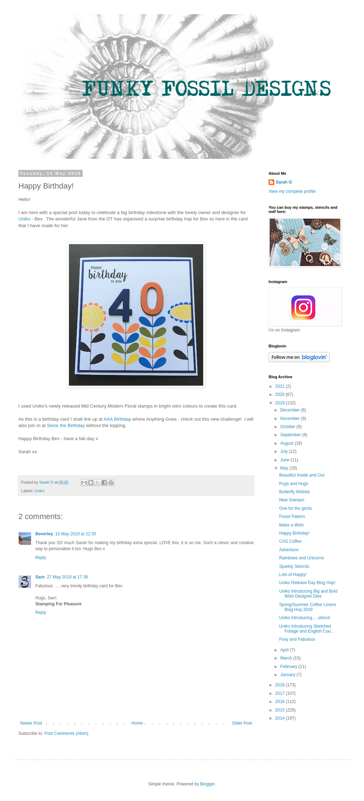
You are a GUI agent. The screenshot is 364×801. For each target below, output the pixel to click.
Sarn (40, 577)
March (286, 658)
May (284, 468)
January (288, 674)
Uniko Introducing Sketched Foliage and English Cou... (306, 629)
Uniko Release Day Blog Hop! (307, 582)
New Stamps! (291, 499)
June (285, 459)
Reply (40, 557)
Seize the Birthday (66, 425)
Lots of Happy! (292, 574)
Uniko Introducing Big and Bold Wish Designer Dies (308, 594)
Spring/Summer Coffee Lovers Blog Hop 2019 (307, 607)
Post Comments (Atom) (66, 733)
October (288, 426)
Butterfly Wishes (294, 491)
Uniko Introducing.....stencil (304, 617)
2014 (280, 718)
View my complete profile (292, 191)
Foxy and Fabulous (297, 639)
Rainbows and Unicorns (301, 557)
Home (137, 723)
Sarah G (284, 182)
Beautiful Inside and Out (301, 475)
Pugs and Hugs (293, 483)
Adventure (289, 549)
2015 (280, 710)
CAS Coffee (290, 541)
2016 (280, 701)
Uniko (24, 218)
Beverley (44, 533)
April (285, 649)
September (291, 434)
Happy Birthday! (294, 533)
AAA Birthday (118, 419)
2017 (280, 693)
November (290, 418)
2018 (280, 684)
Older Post (242, 723)
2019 (280, 402)
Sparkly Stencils (294, 566)
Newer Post (31, 723)
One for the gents (295, 508)
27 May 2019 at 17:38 (67, 577)
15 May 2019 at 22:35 (75, 533)
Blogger (207, 784)
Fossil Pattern (292, 516)
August (287, 443)
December (290, 410)
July (284, 451)
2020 (280, 394)
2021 (280, 386)
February (289, 666)
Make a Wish (291, 525)
